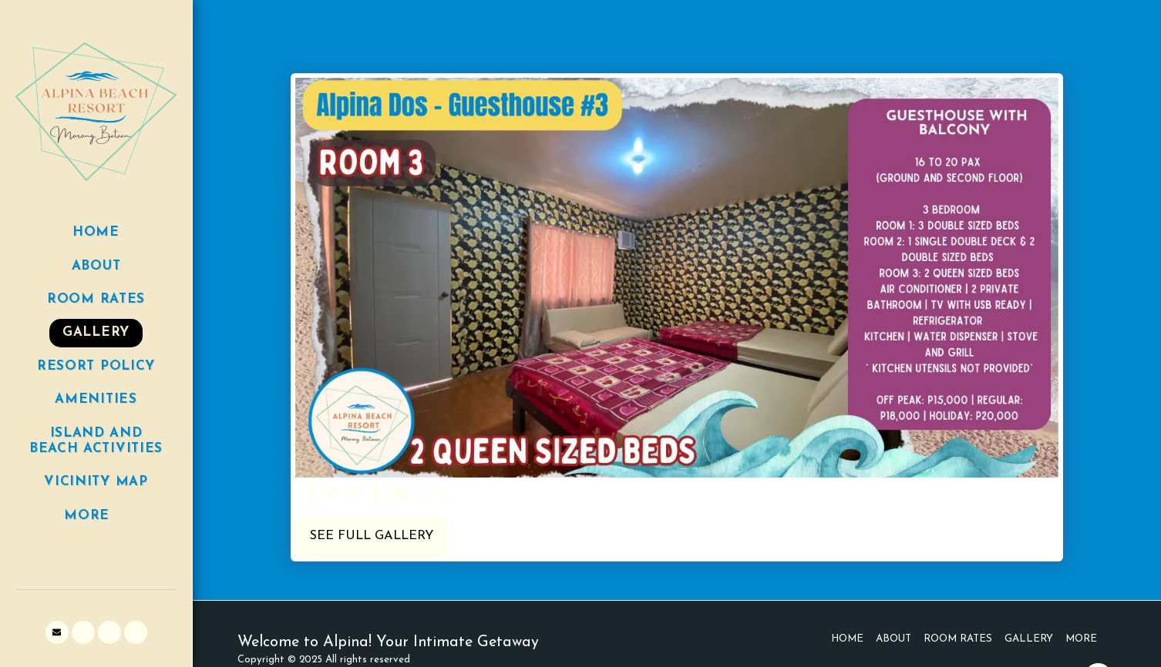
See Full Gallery (371, 536)
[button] (57, 632)
